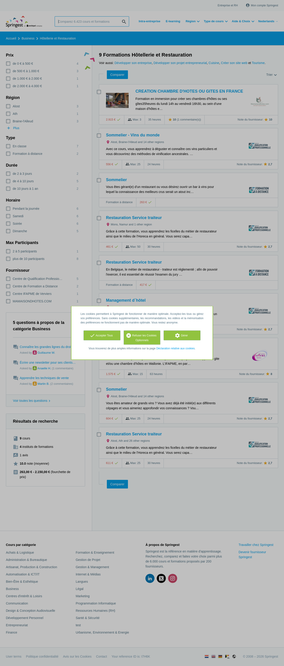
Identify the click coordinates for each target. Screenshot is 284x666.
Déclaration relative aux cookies (175, 348)
